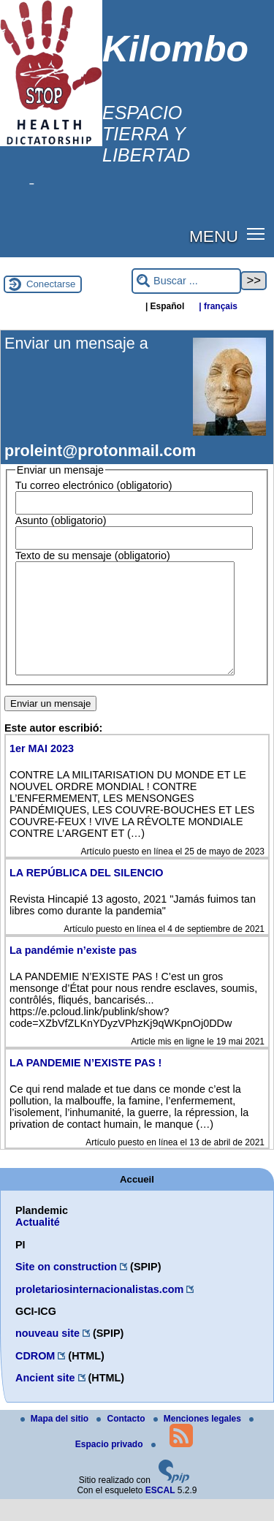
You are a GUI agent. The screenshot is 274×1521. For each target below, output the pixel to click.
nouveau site (47, 1355)
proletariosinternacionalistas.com (99, 1311)
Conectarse (50, 283)
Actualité (37, 1244)
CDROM (35, 1378)
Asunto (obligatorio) (61, 520)
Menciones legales (198, 1440)
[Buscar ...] (186, 281)
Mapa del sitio (55, 1440)
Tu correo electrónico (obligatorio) (93, 485)
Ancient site (45, 1400)
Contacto (121, 1440)
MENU (213, 236)
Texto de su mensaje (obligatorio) (92, 555)
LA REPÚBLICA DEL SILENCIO (86, 894)
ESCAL (160, 1512)
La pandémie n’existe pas (73, 972)
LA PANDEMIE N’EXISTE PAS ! (85, 1085)
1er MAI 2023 (41, 770)
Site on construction (66, 1288)
